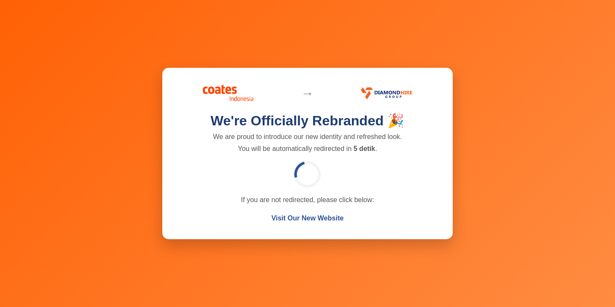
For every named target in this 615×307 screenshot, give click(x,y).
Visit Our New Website (307, 218)
